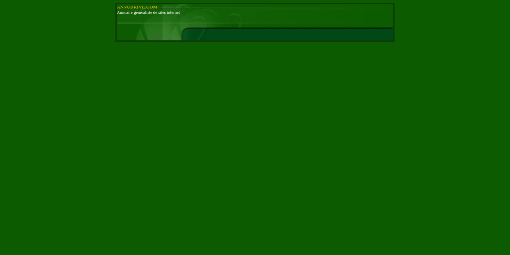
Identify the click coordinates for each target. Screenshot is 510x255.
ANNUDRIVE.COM (137, 7)
